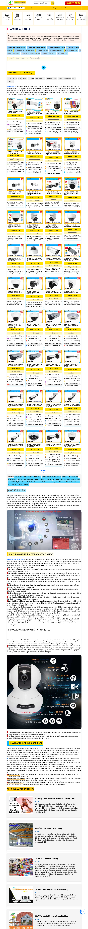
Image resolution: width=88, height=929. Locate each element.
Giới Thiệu (30, 8)
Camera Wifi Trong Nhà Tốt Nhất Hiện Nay (51, 889)
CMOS (74, 78)
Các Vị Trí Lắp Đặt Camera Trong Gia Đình (51, 916)
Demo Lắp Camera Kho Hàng (20, 484)
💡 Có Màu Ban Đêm (42, 50)
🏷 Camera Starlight (56, 50)
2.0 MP (60, 78)
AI (44, 78)
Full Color (31, 78)
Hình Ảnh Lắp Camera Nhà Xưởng (48, 828)
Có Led (9, 78)
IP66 (19, 78)
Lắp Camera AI (11, 86)
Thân (55, 78)
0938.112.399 (73, 3)
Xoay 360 (10, 81)
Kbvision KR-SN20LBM (59, 479)
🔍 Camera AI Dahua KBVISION (16, 47)
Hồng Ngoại (38, 78)
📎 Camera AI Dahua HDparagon (24, 50)
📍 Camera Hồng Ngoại (49, 53)
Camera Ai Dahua (19, 29)
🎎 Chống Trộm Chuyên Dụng (30, 53)
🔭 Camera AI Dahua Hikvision (36, 47)
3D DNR (25, 78)
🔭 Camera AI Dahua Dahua (56, 47)
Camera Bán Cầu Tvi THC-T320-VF (51, 476)
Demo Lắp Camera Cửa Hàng (46, 858)
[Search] (42, 3)
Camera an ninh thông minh (15, 559)
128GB (15, 78)
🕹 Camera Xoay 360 (71, 50)
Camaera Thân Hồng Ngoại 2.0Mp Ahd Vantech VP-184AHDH (35, 479)
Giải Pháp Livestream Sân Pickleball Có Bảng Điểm (55, 798)
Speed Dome (67, 78)
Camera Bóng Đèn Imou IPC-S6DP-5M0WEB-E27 (28, 476)
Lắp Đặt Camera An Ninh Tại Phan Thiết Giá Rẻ (52, 482)
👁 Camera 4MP (62, 53)
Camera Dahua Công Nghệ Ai (21, 73)
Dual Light (49, 78)
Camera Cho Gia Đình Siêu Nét (30, 482)
